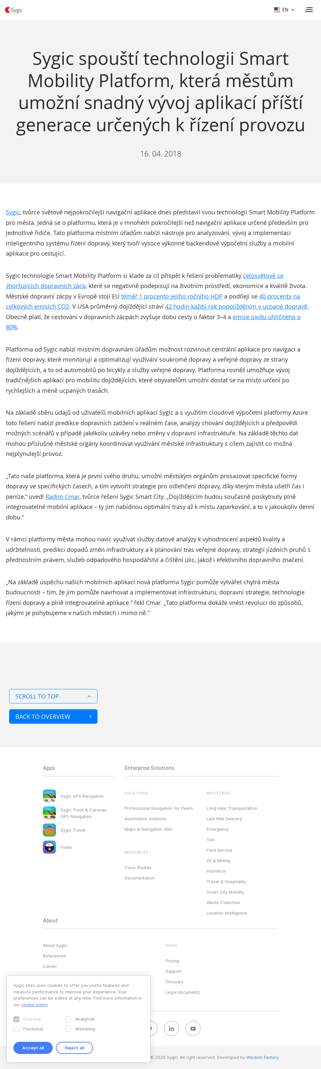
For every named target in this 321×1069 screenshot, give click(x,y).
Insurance (216, 871)
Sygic (13, 212)
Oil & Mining (218, 860)
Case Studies (138, 867)
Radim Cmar (62, 496)
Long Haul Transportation (231, 808)
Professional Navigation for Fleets (159, 808)
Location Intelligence (226, 912)
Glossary (175, 981)
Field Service (219, 850)
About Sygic (55, 945)
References (54, 955)
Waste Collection (223, 902)
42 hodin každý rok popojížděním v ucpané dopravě (236, 306)
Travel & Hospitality (226, 881)
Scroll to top (53, 696)
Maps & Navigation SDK (148, 829)
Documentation (139, 877)
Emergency (217, 829)
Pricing (172, 960)
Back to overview (53, 716)
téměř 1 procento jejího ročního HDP (172, 296)
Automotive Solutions (146, 818)
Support (173, 971)
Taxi (210, 839)
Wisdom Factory (262, 1057)
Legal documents (183, 992)
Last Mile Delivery (224, 818)
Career (50, 966)
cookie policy (34, 1004)
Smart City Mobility (225, 892)
